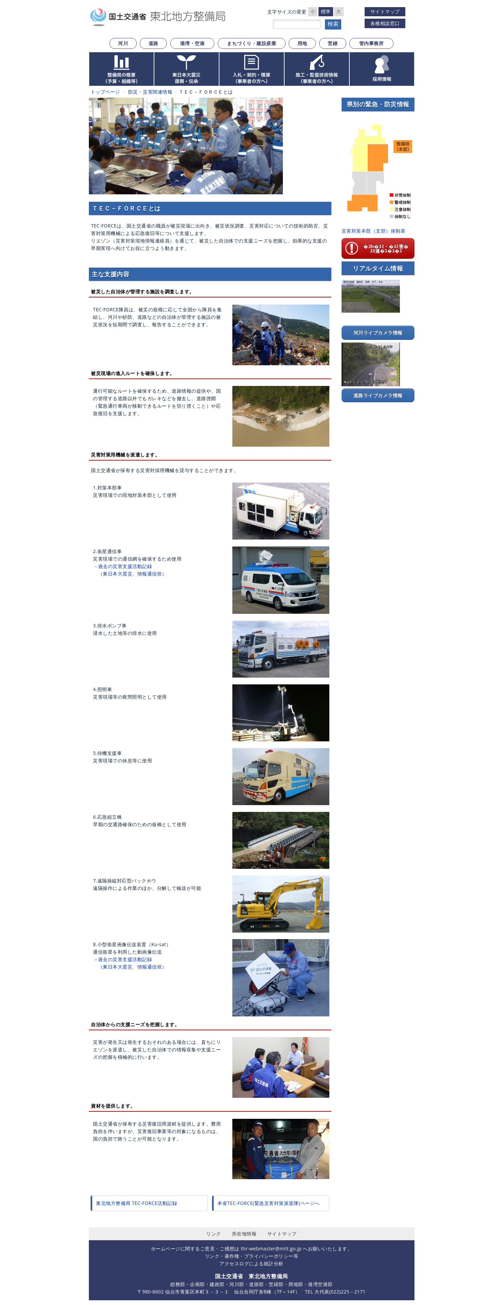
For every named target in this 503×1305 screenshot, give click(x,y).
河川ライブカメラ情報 (378, 332)
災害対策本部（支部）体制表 (374, 231)
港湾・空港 (192, 43)
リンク (213, 1233)
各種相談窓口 (385, 23)
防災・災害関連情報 (150, 92)
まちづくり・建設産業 (251, 43)
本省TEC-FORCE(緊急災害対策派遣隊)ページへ (268, 1203)
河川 (123, 43)
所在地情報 (244, 1233)
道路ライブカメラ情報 (378, 395)
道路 (153, 43)
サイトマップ (385, 11)
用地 (302, 43)
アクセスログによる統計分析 (251, 1263)
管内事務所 (371, 43)
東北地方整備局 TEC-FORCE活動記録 (136, 1203)
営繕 (332, 43)
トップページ (105, 92)
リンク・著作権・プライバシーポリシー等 (251, 1256)
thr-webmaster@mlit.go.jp (271, 1248)
